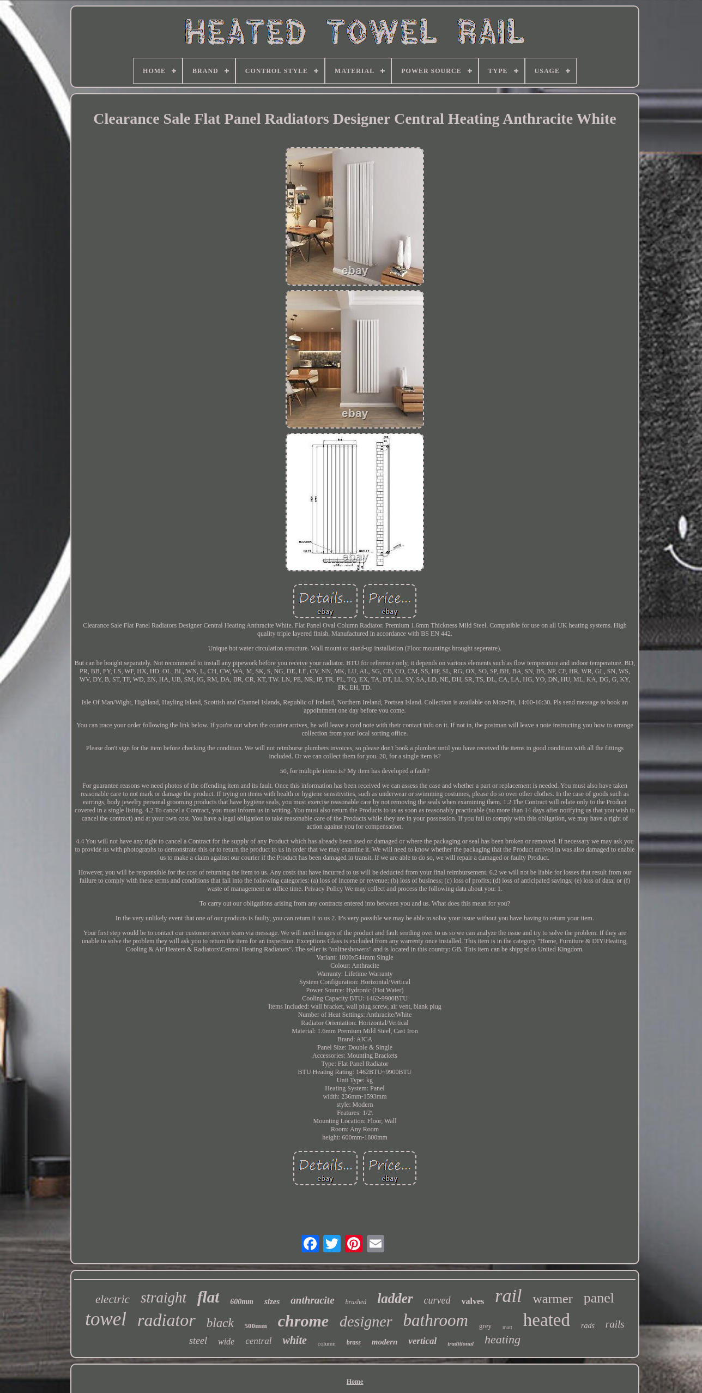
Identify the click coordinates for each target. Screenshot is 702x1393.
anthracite (312, 1300)
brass (354, 1342)
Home (355, 1381)
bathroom (435, 1320)
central (258, 1341)
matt (507, 1327)
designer (366, 1321)
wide (226, 1341)
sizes (272, 1301)
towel (105, 1319)
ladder (395, 1298)
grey (485, 1326)
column (327, 1343)
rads (588, 1326)
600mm (241, 1302)
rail (508, 1296)
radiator (166, 1320)
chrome (303, 1321)
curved (437, 1300)
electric (112, 1299)
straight (163, 1297)
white (294, 1340)
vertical (422, 1341)
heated (546, 1320)
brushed (356, 1302)
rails (615, 1324)
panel (599, 1298)
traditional (460, 1343)
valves (473, 1301)
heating (503, 1339)
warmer (552, 1299)
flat (208, 1297)
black (220, 1323)
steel (198, 1340)
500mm (256, 1326)
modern (385, 1341)
